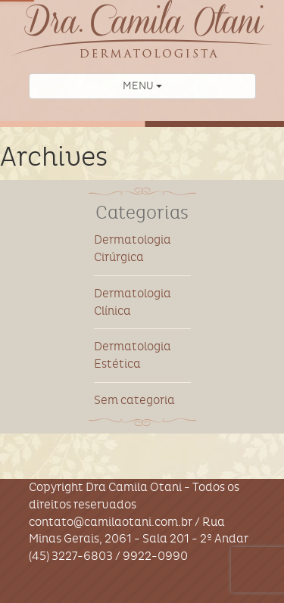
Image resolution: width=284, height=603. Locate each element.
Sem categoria (134, 400)
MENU (142, 85)
